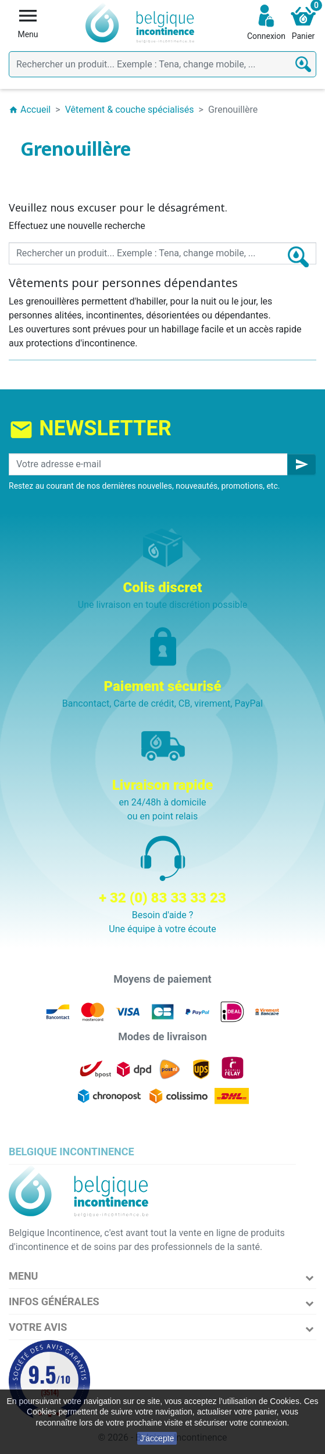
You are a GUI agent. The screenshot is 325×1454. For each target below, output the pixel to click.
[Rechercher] (162, 64)
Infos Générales (54, 1301)
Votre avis (38, 1327)
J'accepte (157, 1438)
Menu (23, 1276)
